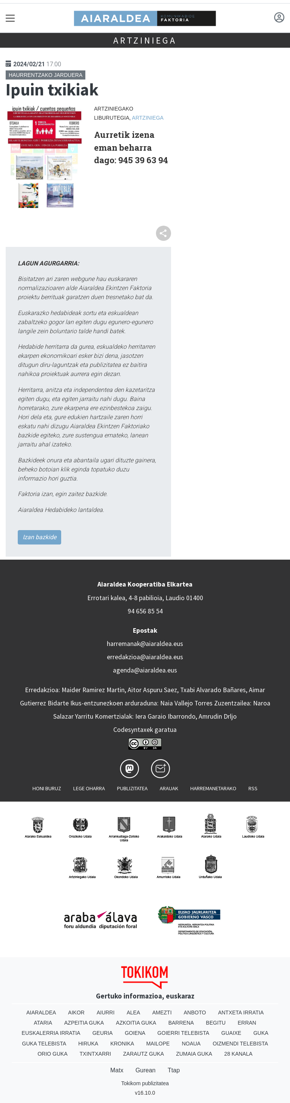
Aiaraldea (41, 1012)
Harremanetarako (213, 788)
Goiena (135, 1033)
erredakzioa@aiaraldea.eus (145, 657)
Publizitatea (132, 788)
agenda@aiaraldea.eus (145, 670)
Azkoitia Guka (136, 1023)
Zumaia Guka (194, 1054)
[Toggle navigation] (10, 18)
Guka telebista (44, 1044)
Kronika (122, 1044)
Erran (247, 1023)
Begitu (215, 1023)
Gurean (146, 1070)
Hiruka (88, 1044)
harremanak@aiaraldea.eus (145, 644)
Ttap (174, 1070)
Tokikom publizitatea (145, 1083)
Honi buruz (46, 788)
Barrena (181, 1023)
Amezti (161, 1012)
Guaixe (231, 1033)
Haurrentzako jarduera (45, 75)
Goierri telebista (183, 1033)
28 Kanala (238, 1054)
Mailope (158, 1044)
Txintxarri (95, 1054)
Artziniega (145, 40)
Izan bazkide (39, 537)
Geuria (103, 1033)
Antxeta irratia (241, 1012)
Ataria (43, 1023)
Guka (260, 1033)
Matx (116, 1070)
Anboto (195, 1012)
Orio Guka (52, 1054)
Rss (253, 788)
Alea (133, 1012)
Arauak (169, 788)
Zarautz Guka (143, 1054)
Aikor (76, 1012)
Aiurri (105, 1012)
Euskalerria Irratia (51, 1033)
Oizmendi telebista (240, 1044)
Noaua (191, 1044)
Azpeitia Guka (84, 1023)
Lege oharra (89, 788)
